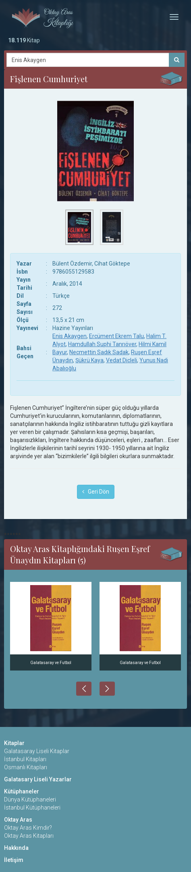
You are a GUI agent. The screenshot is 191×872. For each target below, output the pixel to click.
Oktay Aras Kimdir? (28, 827)
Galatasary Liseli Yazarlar (38, 779)
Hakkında (16, 848)
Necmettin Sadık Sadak (99, 352)
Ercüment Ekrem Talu (116, 336)
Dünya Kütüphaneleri (30, 799)
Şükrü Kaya (89, 360)
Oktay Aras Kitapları (29, 836)
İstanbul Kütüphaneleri (32, 807)
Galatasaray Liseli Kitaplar (36, 751)
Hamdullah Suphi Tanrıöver (102, 344)
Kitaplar (14, 743)
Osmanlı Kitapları (25, 767)
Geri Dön (95, 491)
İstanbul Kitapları (25, 759)
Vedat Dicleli (121, 360)
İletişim (13, 860)
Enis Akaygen (69, 336)
